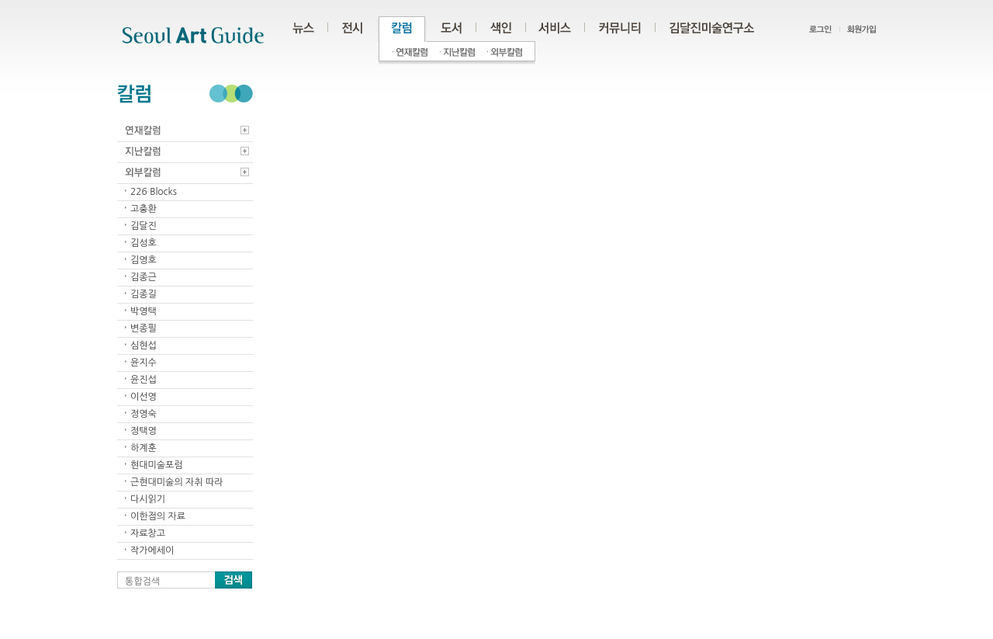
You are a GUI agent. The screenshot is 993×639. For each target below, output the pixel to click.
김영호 (143, 260)
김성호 (143, 243)
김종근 (143, 277)
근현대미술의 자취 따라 (176, 482)
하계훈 (143, 448)
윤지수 (143, 362)
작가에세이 (152, 550)
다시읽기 (147, 499)
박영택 (143, 311)
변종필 (143, 328)
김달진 (143, 226)
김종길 (143, 294)
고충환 (143, 209)
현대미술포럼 (156, 465)
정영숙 (143, 413)
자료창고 (147, 533)
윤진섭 (143, 379)
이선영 (143, 396)
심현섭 (143, 345)
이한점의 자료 (157, 516)
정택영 (143, 431)
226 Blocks (153, 191)
